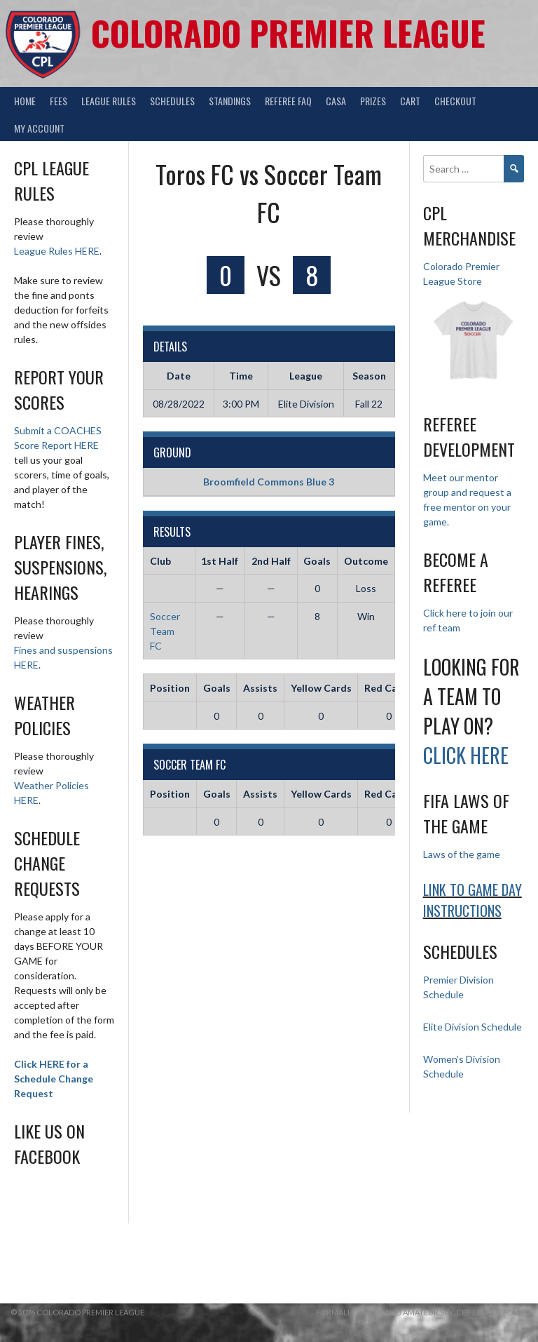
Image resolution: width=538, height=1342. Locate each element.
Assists (260, 688)
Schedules (172, 100)
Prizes (373, 100)
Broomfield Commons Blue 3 (268, 482)
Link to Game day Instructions (472, 900)
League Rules (108, 100)
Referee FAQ (288, 100)
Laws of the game (461, 854)
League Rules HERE (56, 251)
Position (170, 688)
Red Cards (388, 688)
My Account (39, 128)
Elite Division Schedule (472, 1027)
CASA (336, 100)
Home (25, 100)
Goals (216, 688)
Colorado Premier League (288, 33)
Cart (410, 100)
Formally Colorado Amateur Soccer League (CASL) (421, 1312)
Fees (58, 100)
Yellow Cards (321, 688)
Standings (230, 100)
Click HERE (466, 755)
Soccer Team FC (165, 631)
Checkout (455, 100)
